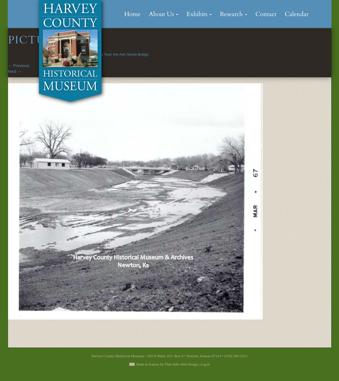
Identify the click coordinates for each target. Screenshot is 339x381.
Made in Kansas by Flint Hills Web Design (167, 364)
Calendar (297, 14)
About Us (163, 14)
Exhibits (199, 14)
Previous (19, 65)
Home (132, 14)
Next (15, 71)
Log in (205, 364)
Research (233, 14)
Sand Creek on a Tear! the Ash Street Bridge (112, 54)
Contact (265, 14)
